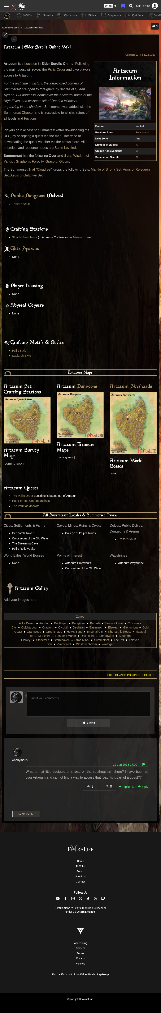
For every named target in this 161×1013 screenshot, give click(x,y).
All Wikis (81, 866)
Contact (80, 881)
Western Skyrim (86, 644)
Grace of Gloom (57, 161)
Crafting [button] (134, 15)
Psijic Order (56, 69)
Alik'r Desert (27, 623)
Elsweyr (113, 627)
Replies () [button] (127, 786)
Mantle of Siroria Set (106, 169)
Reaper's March (65, 635)
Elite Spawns (24, 249)
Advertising (80, 943)
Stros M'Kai (81, 640)
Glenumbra (130, 627)
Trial (31, 169)
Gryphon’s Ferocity (30, 161)
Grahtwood (34, 631)
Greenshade (54, 631)
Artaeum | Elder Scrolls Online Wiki (37, 47)
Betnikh (95, 623)
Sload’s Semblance (24, 237)
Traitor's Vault (21, 204)
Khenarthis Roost (119, 631)
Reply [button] (143, 786)
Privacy (80, 958)
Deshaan (78, 627)
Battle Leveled (65, 147)
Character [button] (67, 15)
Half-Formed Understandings (31, 500)
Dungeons (87, 386)
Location (30, 63)
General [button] (44, 15)
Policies (80, 963)
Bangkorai (78, 623)
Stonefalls (42, 640)
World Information (10, 28)
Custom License (85, 911)
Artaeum (77, 237)
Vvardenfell (64, 644)
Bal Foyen (60, 623)
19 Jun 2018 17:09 (125, 764)
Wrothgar (108, 644)
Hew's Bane (74, 631)
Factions (30, 118)
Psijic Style (19, 350)
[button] (110, 6)
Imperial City (95, 631)
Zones (80, 616)
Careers (80, 948)
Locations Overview (34, 28)
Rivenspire (88, 635)
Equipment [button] (111, 15)
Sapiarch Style (21, 355)
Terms (80, 953)
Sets (67, 155)
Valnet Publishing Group (94, 974)
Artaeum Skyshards (131, 386)
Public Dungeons (27, 196)
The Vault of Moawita (25, 506)
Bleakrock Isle (114, 623)
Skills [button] (88, 15)
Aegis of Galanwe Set (26, 175)
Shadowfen (106, 635)
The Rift (119, 640)
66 (136, 150)
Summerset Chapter (19, 112)
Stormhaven (62, 640)
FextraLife (58, 974)
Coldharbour (29, 627)
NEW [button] (24, 15)
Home (80, 861)
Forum (80, 871)
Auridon (44, 623)
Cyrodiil (63, 627)
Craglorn (48, 627)
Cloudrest (44, 169)
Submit (88, 723)
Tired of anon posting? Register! (130, 675)
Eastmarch (96, 627)
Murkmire (44, 635)
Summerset (142, 132)
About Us (80, 876)
